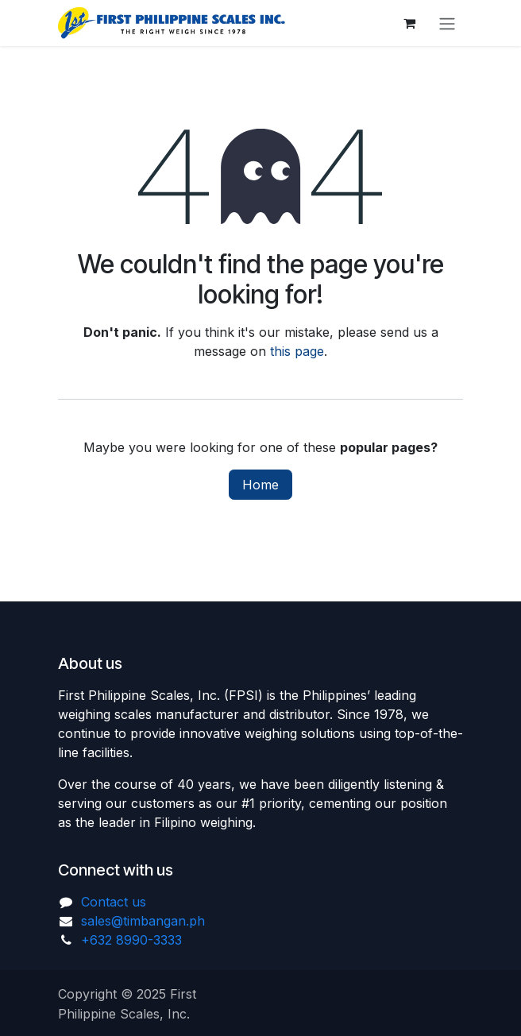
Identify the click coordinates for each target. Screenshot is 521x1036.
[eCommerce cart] (409, 23)
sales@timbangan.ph (143, 921)
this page (297, 351)
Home (260, 485)
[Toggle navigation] (447, 23)
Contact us (113, 902)
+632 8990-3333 (131, 940)
